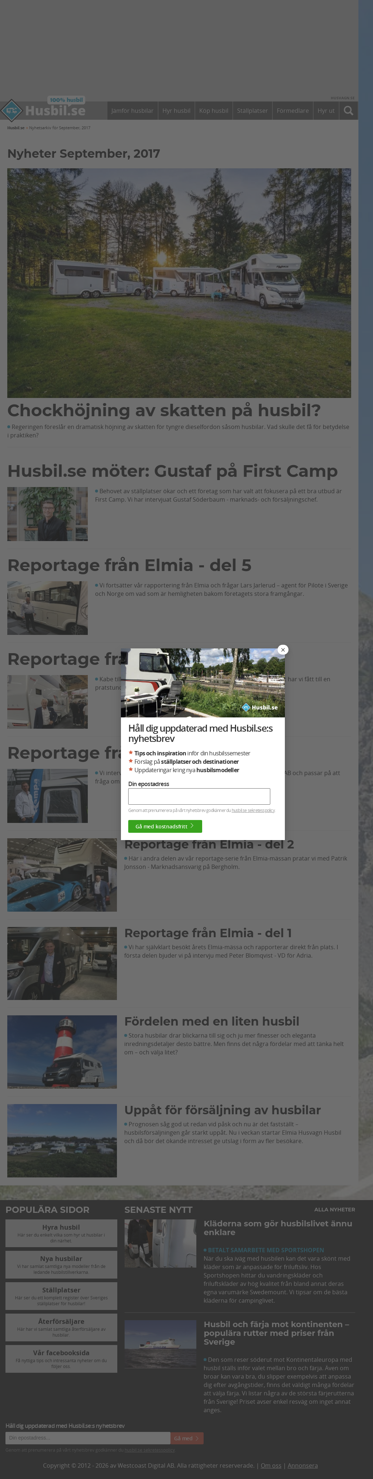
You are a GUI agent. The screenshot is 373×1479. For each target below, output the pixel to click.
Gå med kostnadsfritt (165, 826)
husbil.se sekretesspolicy (253, 810)
